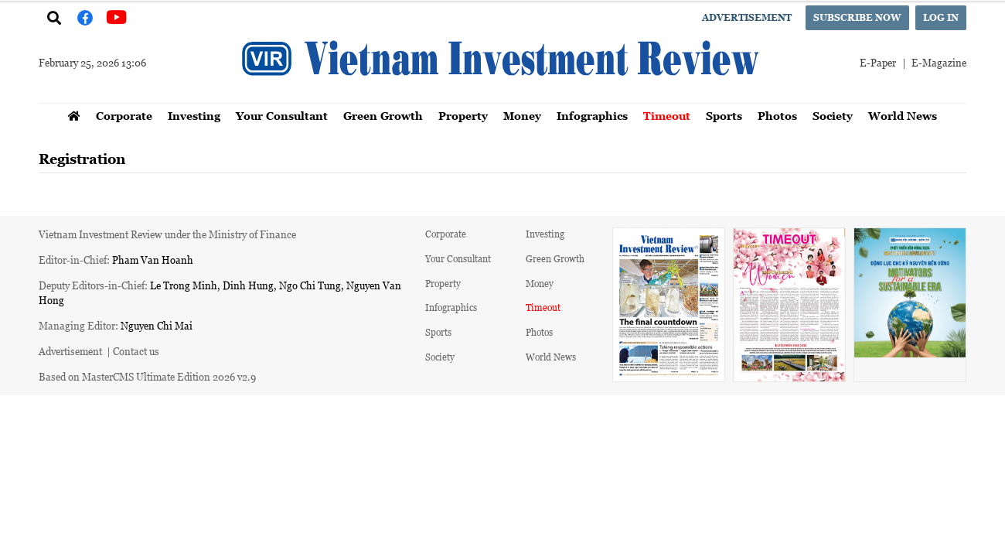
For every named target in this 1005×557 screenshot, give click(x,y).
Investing (194, 115)
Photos (777, 115)
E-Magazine (938, 62)
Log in (941, 17)
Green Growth (383, 115)
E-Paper (878, 62)
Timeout (666, 115)
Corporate (124, 115)
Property (463, 115)
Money (522, 115)
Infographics (592, 115)
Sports (724, 115)
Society (833, 115)
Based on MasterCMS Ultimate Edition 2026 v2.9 (147, 376)
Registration (82, 159)
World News (902, 115)
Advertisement (747, 17)
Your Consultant (282, 115)
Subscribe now (857, 17)
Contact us (136, 350)
